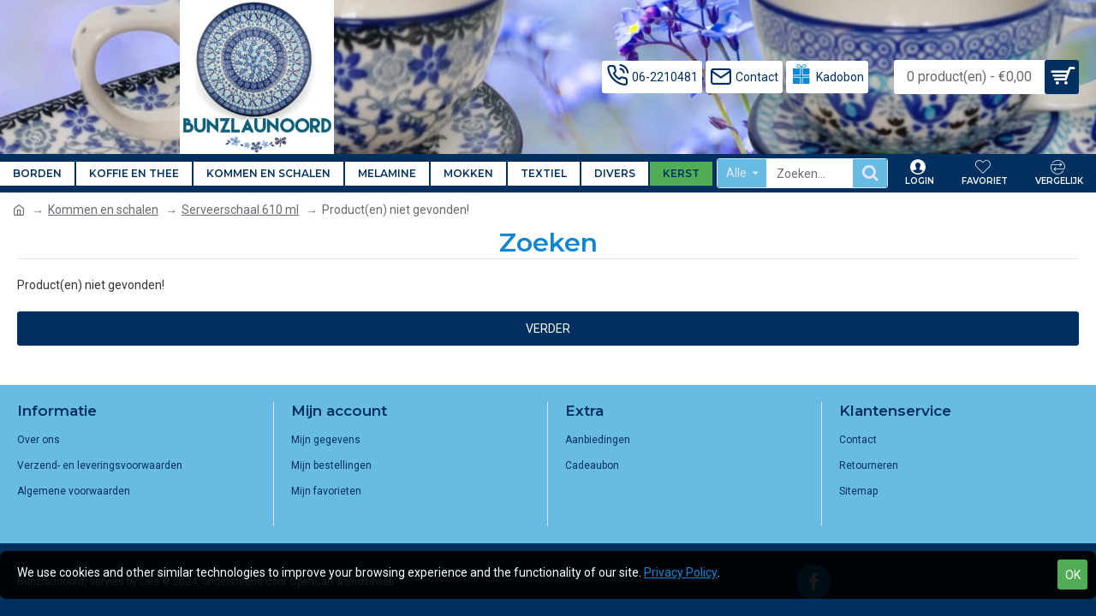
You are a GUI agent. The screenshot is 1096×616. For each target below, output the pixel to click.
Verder (548, 328)
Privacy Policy (681, 572)
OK (1073, 575)
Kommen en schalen (103, 209)
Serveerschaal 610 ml (240, 209)
